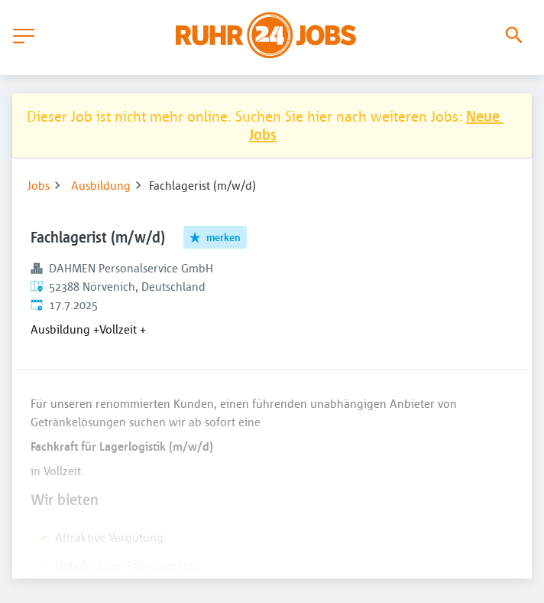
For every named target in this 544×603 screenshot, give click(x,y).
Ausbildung (101, 185)
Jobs (39, 185)
